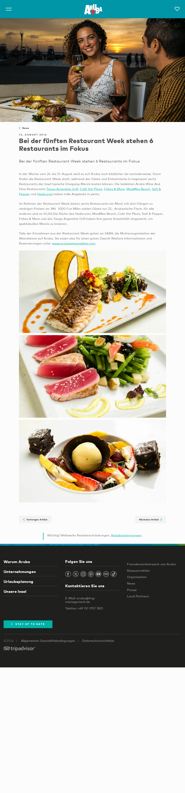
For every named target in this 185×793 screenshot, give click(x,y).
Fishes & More (114, 189)
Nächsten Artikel (150, 519)
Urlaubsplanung (18, 581)
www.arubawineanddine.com (73, 243)
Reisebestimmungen (126, 535)
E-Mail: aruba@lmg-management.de (80, 600)
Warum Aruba (17, 561)
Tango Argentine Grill (62, 189)
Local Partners (138, 596)
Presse (132, 590)
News (24, 127)
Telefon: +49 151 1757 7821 (84, 608)
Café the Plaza (91, 189)
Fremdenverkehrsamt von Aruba (151, 564)
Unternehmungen (20, 571)
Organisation (137, 577)
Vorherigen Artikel (35, 519)
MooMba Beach (138, 189)
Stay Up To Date (28, 624)
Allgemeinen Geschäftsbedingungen (48, 641)
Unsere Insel (15, 591)
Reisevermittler (138, 570)
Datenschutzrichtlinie (98, 641)
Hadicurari (45, 194)
